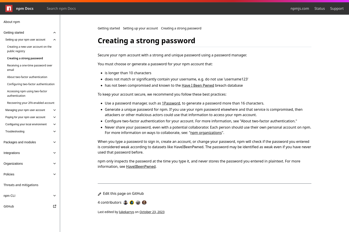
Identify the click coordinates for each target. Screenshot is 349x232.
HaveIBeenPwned (141, 166)
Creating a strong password (181, 28)
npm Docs (19, 8)
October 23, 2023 (152, 212)
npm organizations (206, 132)
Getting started (109, 28)
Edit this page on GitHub (121, 193)
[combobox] (70, 8)
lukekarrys (126, 212)
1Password (171, 103)
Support (337, 8)
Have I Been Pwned (198, 85)
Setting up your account (140, 28)
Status (320, 8)
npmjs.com (300, 8)
